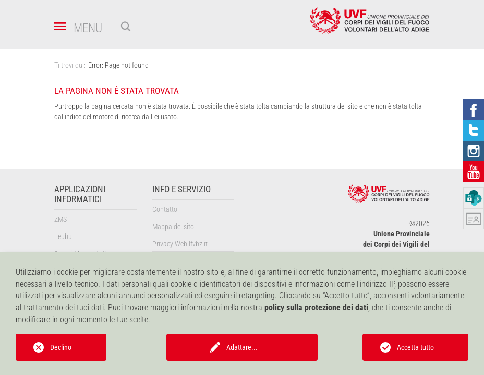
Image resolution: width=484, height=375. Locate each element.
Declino (60, 347)
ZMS (60, 219)
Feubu (63, 236)
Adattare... (242, 347)
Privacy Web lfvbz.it (180, 244)
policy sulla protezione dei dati (316, 307)
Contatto (164, 209)
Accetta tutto (415, 347)
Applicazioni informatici (79, 194)
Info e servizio (181, 189)
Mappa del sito (173, 226)
